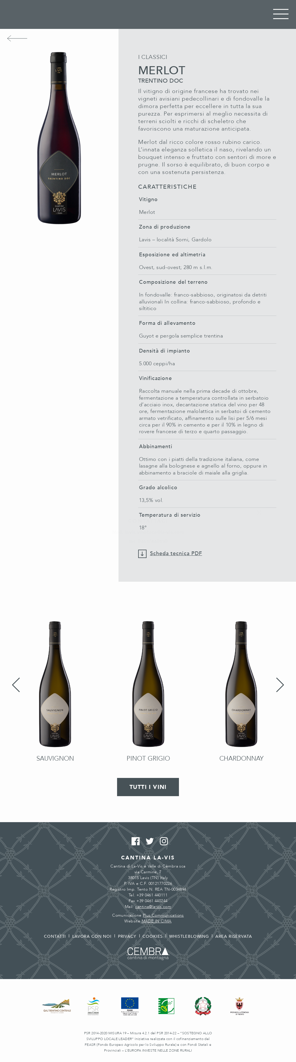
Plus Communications (163, 915)
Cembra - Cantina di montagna (148, 953)
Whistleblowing (189, 936)
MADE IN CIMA (157, 921)
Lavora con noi (92, 936)
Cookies (153, 936)
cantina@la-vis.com (153, 906)
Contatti (55, 936)
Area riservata (233, 936)
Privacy (127, 936)
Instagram (162, 841)
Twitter (148, 841)
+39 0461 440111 (151, 895)
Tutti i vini (148, 787)
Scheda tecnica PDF (176, 553)
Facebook (133, 841)
